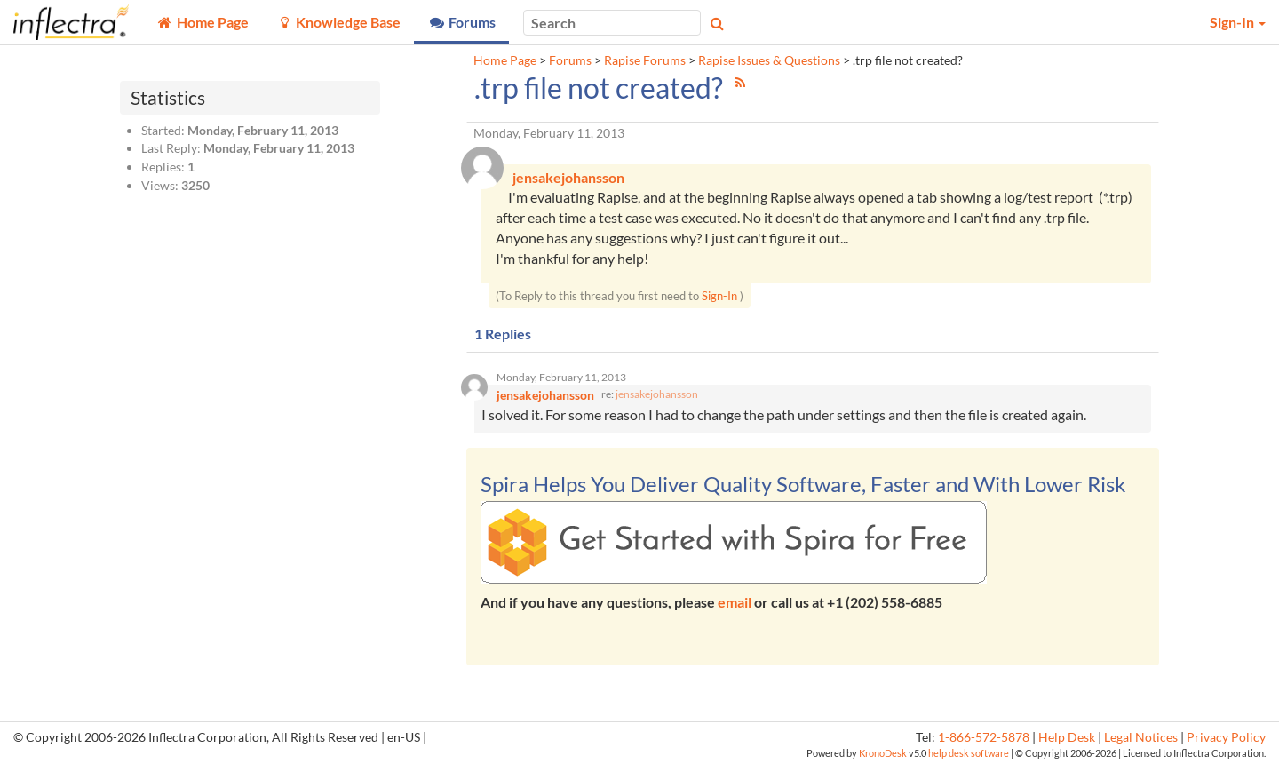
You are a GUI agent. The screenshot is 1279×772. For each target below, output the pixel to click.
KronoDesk (883, 759)
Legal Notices (1141, 743)
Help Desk (1066, 743)
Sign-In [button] (1238, 21)
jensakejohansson (657, 400)
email (734, 608)
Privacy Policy (1226, 743)
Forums (570, 60)
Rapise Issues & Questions (769, 60)
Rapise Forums (645, 60)
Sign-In (719, 298)
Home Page (504, 60)
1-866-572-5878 (983, 743)
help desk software (968, 759)
